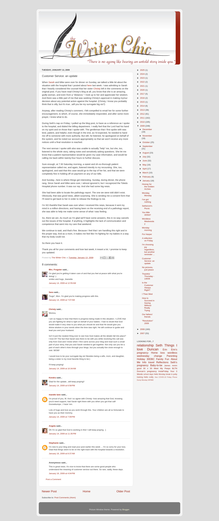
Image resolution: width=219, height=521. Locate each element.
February (147, 177)
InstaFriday (163, 371)
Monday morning (147, 229)
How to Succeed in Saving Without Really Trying (148, 304)
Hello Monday (159, 374)
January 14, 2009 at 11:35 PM (62, 434)
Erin (165, 349)
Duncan (152, 349)
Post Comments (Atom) (65, 497)
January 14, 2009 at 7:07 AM (62, 300)
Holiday (141, 359)
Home (86, 491)
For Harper (147, 234)
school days (148, 374)
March (146, 172)
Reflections (162, 362)
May (145, 165)
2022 (142, 82)
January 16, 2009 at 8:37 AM (62, 453)
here (89, 85)
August (146, 153)
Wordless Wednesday (148, 221)
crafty (151, 377)
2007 (142, 333)
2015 (142, 102)
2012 (142, 114)
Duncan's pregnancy (147, 371)
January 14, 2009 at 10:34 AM (62, 368)
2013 (142, 110)
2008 (142, 329)
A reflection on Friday (147, 239)
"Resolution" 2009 (147, 322)
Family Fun (162, 359)
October (146, 142)
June (145, 161)
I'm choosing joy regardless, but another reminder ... (148, 249)
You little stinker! (146, 213)
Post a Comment (53, 479)
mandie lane (55, 395)
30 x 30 (147, 368)
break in (169, 374)
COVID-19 (162, 377)
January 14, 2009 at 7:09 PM (62, 417)
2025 (142, 70)
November (147, 136)
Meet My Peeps (162, 368)
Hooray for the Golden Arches (148, 186)
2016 (142, 98)
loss (162, 352)
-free (156, 377)
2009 (142, 126)
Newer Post (49, 491)
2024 (142, 74)
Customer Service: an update (148, 261)
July (145, 157)
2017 (142, 94)
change (158, 356)
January (146, 181)
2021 (142, 86)
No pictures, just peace (148, 268)
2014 (142, 106)
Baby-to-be (156, 365)
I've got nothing (146, 200)
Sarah (52, 82)
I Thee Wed (147, 294)
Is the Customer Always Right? (147, 286)
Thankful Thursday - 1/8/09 (148, 276)
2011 (142, 118)
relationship (145, 345)
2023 (142, 78)
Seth (159, 345)
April (145, 169)
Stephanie (54, 443)
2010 (142, 122)
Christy (52, 309)
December (147, 129)
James (167, 365)
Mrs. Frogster (55, 269)
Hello (146, 377)
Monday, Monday (147, 194)
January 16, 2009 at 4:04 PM (62, 473)
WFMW (150, 380)
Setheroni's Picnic (147, 207)
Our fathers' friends (147, 315)
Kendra (52, 378)
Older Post (123, 491)
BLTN (174, 368)
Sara (51, 292)
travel (151, 362)
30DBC (151, 359)
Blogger (125, 509)
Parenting (172, 356)
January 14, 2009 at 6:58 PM (62, 385)
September (148, 146)
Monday (145, 380)
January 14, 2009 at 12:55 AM (62, 283)
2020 (142, 90)
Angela (52, 426)
